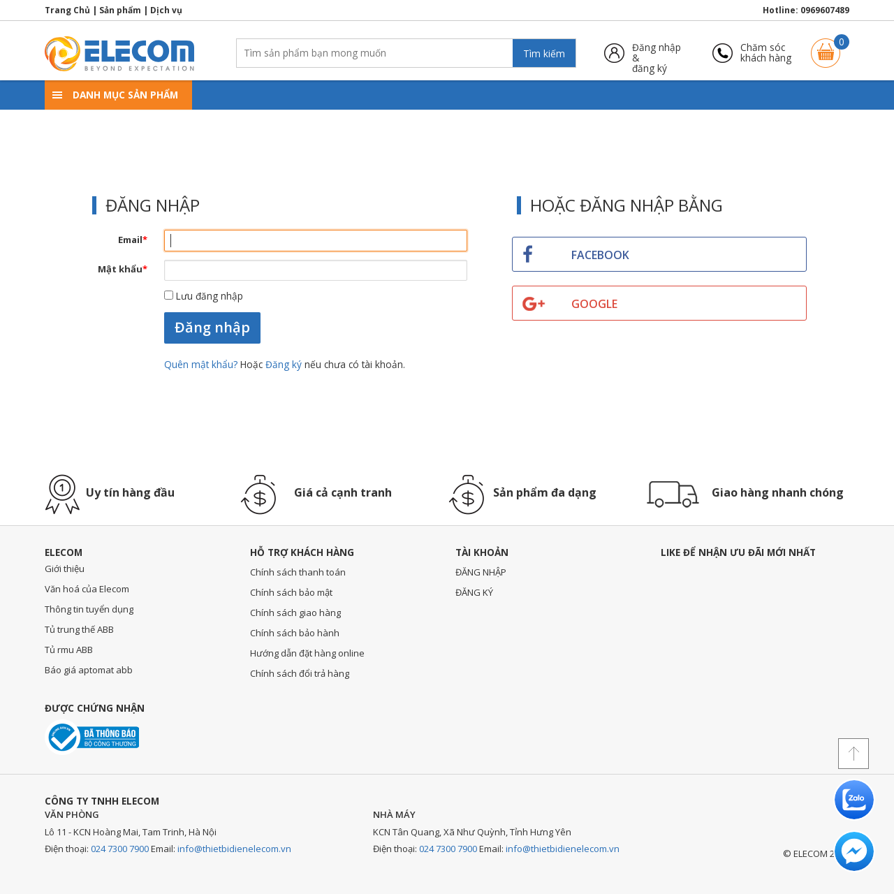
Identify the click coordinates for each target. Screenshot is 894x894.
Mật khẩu (122, 269)
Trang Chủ (67, 10)
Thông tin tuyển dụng (89, 609)
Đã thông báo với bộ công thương (92, 737)
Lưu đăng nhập (203, 296)
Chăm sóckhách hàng (765, 53)
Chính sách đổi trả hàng (299, 673)
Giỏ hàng (825, 46)
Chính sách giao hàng (295, 612)
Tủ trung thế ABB (79, 629)
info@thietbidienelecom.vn (234, 848)
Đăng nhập (212, 327)
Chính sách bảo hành (294, 632)
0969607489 (824, 10)
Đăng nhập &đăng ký (656, 53)
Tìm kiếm (544, 53)
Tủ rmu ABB (69, 649)
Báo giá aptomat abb (89, 670)
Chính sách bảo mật (291, 592)
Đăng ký (283, 364)
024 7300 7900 (120, 848)
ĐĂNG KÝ (474, 592)
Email (132, 239)
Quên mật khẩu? (202, 364)
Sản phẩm (120, 10)
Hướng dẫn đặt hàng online (307, 653)
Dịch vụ (166, 10)
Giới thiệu (65, 568)
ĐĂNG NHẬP (480, 572)
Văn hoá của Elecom (87, 588)
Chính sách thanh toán (298, 572)
